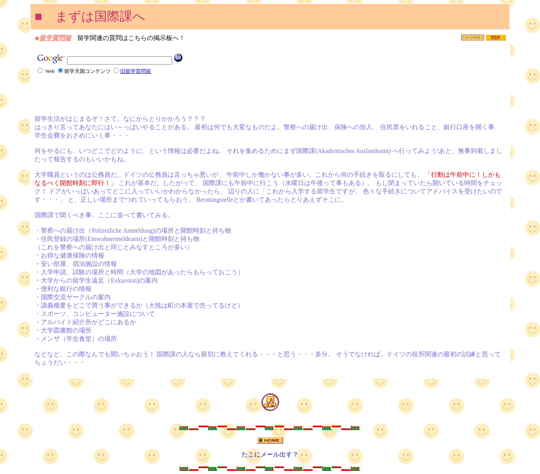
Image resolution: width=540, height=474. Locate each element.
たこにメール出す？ (270, 454)
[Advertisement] (127, 94)
